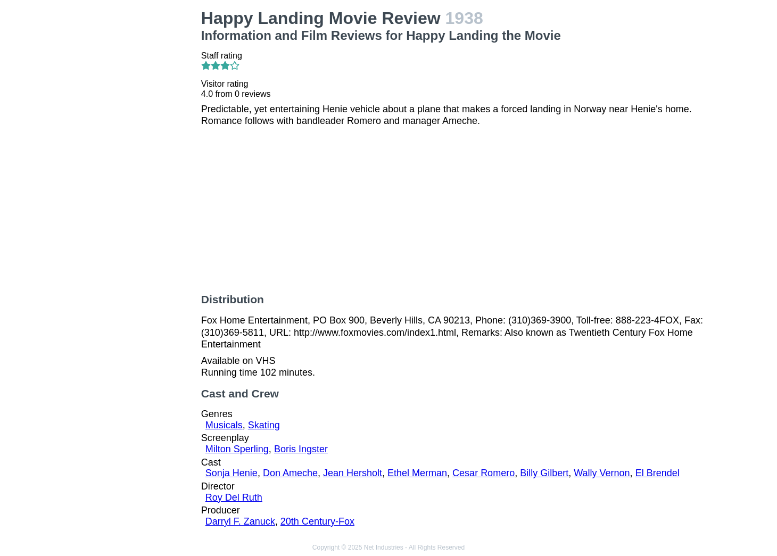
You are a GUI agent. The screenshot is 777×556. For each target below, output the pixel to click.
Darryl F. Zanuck (240, 521)
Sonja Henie (231, 473)
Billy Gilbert (544, 473)
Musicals (224, 425)
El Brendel (657, 473)
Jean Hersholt (352, 473)
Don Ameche (290, 473)
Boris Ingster (301, 449)
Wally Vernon (602, 473)
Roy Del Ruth (233, 497)
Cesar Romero (483, 473)
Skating (264, 425)
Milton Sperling (237, 449)
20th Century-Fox (317, 521)
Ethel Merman (417, 473)
